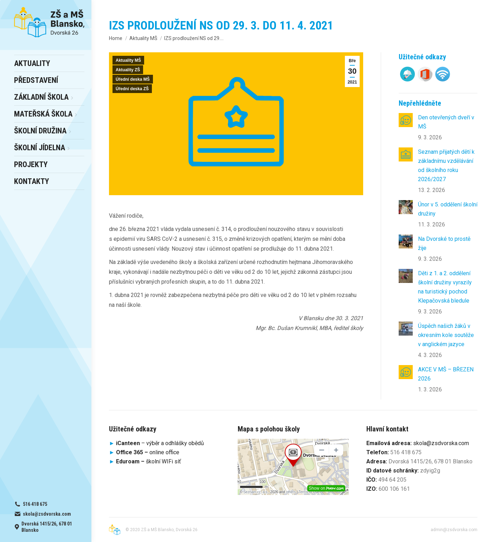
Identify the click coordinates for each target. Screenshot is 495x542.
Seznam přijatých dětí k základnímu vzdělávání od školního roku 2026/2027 (446, 165)
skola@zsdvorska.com (441, 443)
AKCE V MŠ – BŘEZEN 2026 (446, 374)
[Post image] (406, 120)
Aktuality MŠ (128, 60)
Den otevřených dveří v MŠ (446, 122)
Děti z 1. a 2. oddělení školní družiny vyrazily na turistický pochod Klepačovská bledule (445, 287)
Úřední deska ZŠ (132, 88)
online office (147, 452)
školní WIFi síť (148, 461)
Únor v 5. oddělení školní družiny (447, 209)
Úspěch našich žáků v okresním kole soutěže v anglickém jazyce (446, 335)
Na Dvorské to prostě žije (444, 243)
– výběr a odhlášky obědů (156, 443)
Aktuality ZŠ (128, 69)
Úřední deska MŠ (133, 79)
